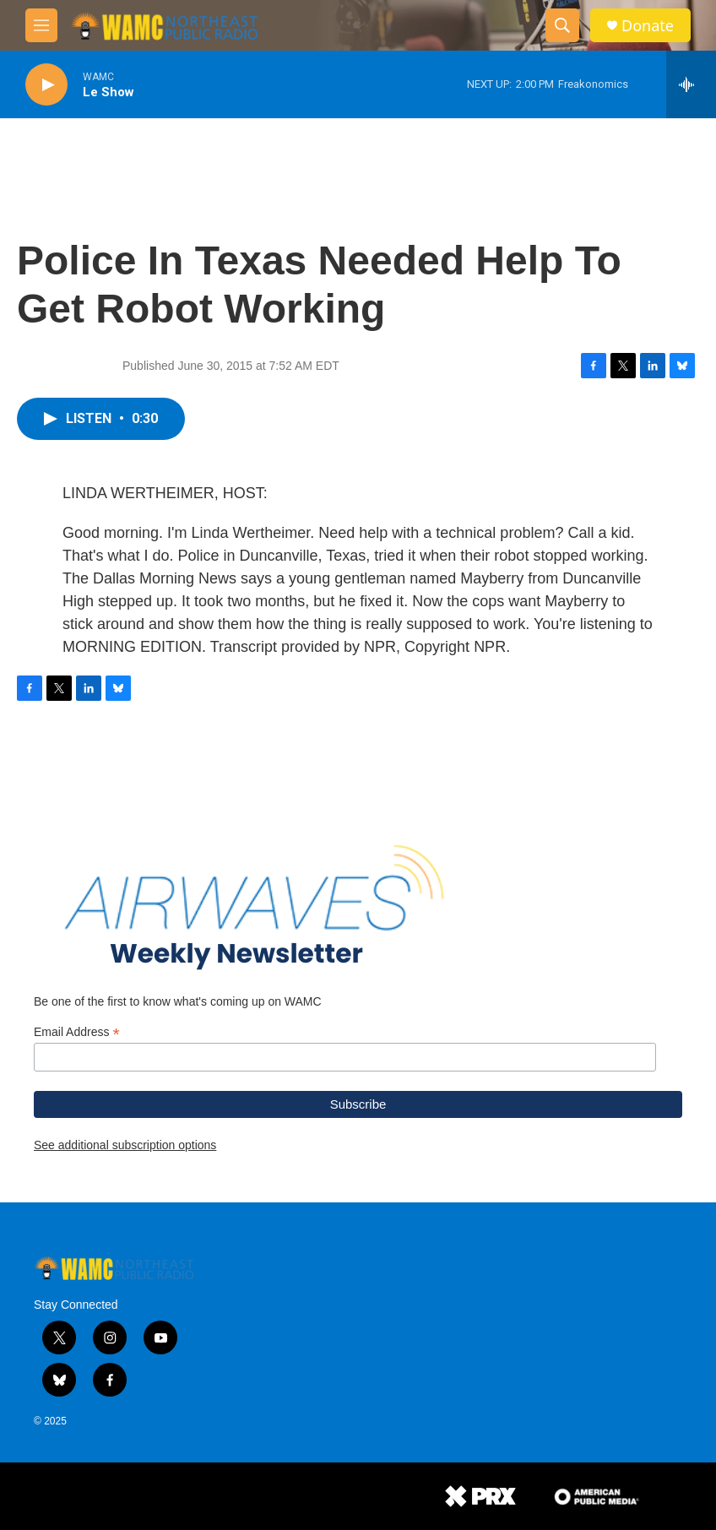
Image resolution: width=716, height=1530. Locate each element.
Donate (647, 26)
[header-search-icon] (562, 25)
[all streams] (691, 84)
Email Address (77, 1032)
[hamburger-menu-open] (41, 25)
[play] (46, 85)
